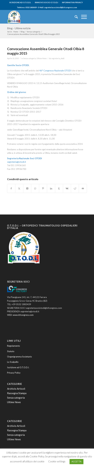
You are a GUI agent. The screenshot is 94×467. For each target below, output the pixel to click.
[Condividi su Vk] (67, 188)
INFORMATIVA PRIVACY (72, 2)
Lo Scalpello (13, 362)
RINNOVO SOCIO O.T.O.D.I (46, 2)
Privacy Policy (13, 372)
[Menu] (82, 16)
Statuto (10, 351)
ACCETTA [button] (76, 461)
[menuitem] (20, 2)
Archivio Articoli (16, 388)
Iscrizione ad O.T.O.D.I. (18, 367)
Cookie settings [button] (56, 461)
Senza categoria (29, 58)
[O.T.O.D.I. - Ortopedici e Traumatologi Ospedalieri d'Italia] (39, 16)
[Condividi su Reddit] (75, 188)
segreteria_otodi (57, 58)
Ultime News (42, 58)
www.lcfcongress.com (23, 315)
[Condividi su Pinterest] (43, 188)
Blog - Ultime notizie (19, 28)
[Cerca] (74, 16)
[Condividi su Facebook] (11, 188)
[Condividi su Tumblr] (59, 188)
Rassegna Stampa (16, 393)
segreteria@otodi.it (16, 162)
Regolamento (13, 345)
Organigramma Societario (19, 356)
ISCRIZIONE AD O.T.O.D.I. (20, 2)
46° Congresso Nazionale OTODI (55, 70)
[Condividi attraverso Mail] (83, 188)
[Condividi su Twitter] (19, 188)
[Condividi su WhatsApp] (35, 188)
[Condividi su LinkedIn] (51, 188)
